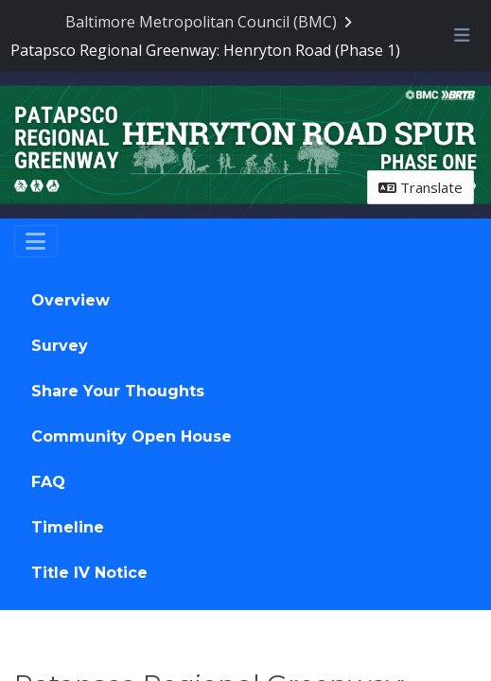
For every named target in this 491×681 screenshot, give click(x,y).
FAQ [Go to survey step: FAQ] (48, 482)
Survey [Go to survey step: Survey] (59, 346)
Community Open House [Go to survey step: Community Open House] (131, 436)
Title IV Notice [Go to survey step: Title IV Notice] (89, 573)
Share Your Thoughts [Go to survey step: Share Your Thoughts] (117, 391)
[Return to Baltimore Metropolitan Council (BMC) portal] (211, 22)
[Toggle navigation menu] (461, 35)
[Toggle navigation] (36, 241)
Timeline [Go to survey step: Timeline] (67, 527)
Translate (420, 187)
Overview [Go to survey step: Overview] (70, 300)
